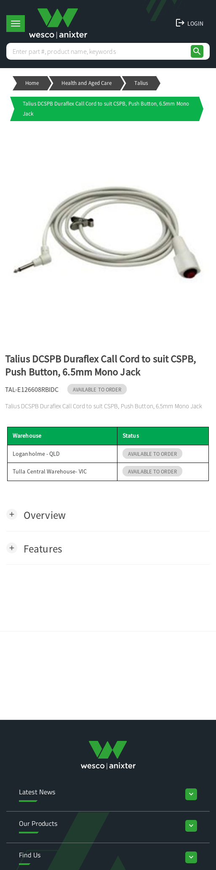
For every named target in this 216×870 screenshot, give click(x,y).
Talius (141, 83)
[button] (36, 514)
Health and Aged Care (86, 83)
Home (32, 83)
